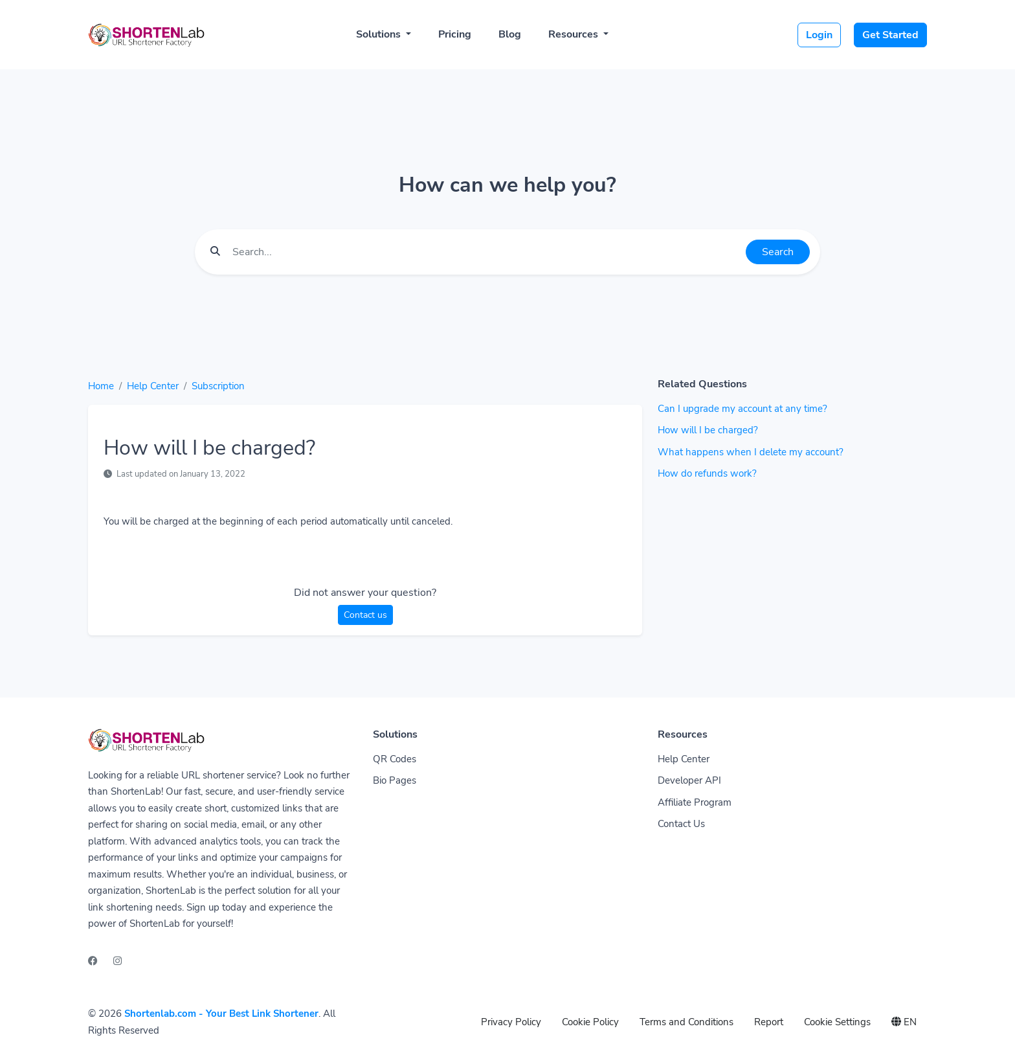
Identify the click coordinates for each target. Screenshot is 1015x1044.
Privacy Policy (511, 1022)
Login (819, 35)
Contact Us (681, 823)
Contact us (365, 615)
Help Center (153, 386)
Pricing (454, 34)
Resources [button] (574, 34)
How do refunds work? (707, 473)
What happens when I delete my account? (750, 452)
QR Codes (394, 759)
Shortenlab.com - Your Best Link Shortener (221, 1013)
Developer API (689, 780)
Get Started (890, 35)
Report (768, 1022)
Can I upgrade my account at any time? (742, 408)
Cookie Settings (837, 1022)
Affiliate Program (694, 802)
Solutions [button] (379, 34)
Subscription (218, 386)
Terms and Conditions (686, 1022)
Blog (509, 34)
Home (101, 386)
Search (778, 252)
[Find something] (485, 252)
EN (904, 1022)
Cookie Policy (590, 1022)
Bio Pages (394, 780)
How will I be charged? (708, 430)
